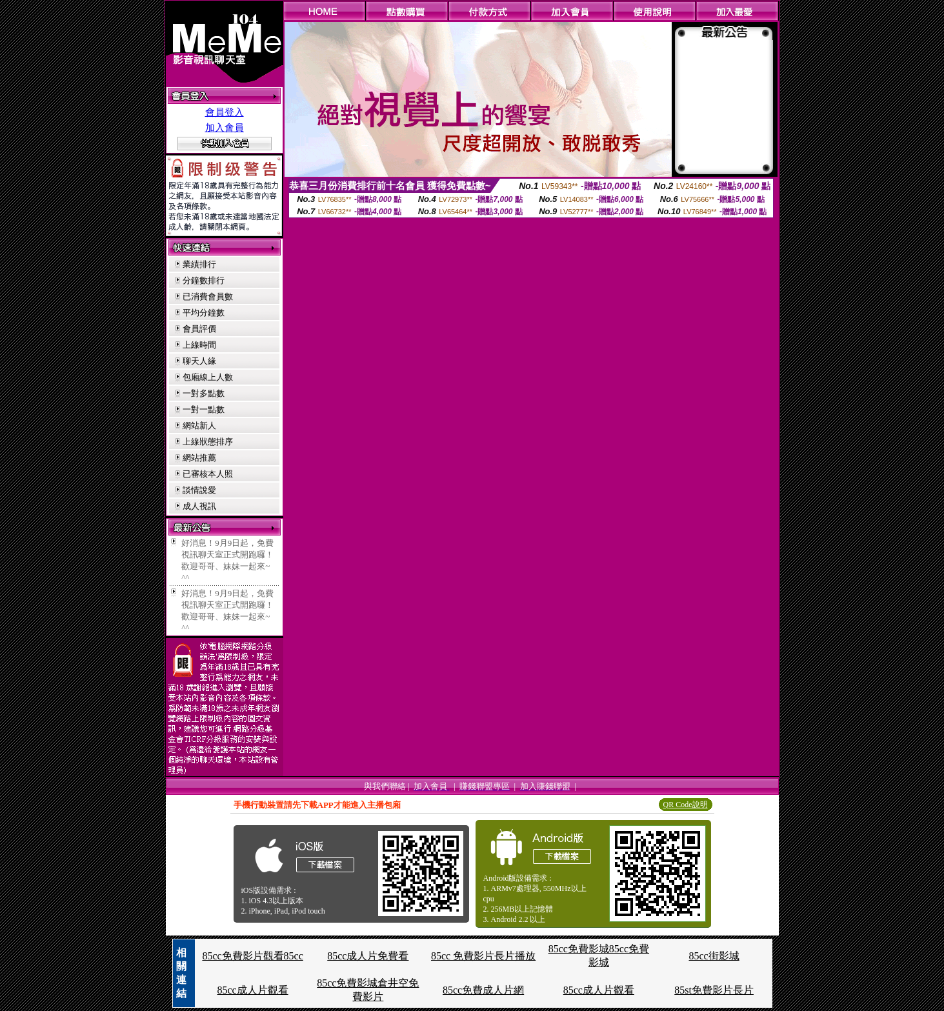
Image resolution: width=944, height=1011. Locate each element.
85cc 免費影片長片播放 (483, 955)
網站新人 (199, 425)
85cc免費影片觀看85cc (252, 955)
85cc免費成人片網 (483, 990)
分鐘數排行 (204, 280)
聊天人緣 (199, 361)
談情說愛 (199, 490)
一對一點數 (204, 409)
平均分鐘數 (204, 312)
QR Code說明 (685, 804)
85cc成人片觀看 (252, 990)
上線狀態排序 (208, 441)
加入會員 (224, 128)
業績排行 (199, 264)
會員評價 (199, 329)
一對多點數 (204, 393)
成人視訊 (199, 506)
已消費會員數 (208, 296)
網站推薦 (199, 458)
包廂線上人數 (208, 377)
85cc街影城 (714, 955)
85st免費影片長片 (714, 990)
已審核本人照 (208, 474)
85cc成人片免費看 (367, 955)
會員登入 (224, 112)
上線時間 (199, 345)
